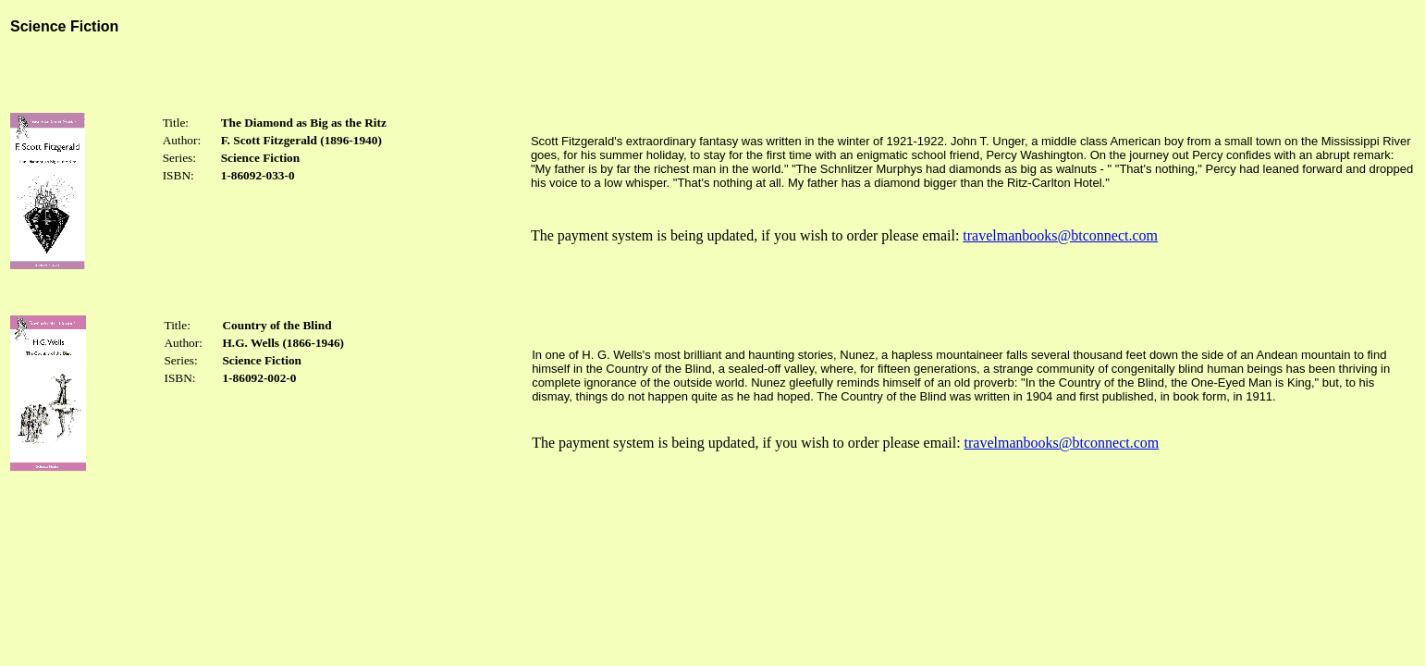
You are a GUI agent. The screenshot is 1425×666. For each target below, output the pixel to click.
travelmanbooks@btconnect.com (1060, 235)
